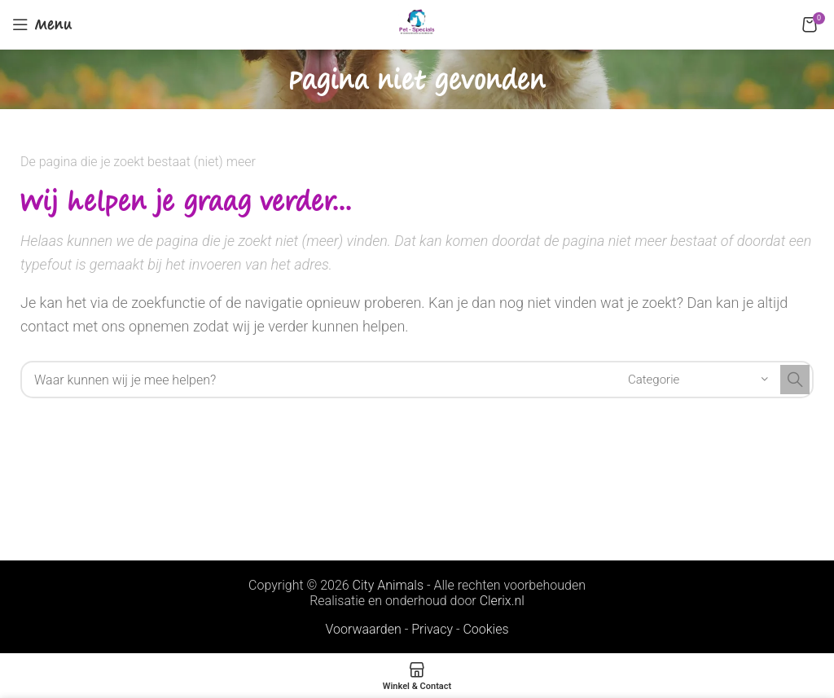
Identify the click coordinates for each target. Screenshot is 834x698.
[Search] (417, 379)
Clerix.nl (502, 600)
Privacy (432, 629)
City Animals (388, 585)
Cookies (485, 629)
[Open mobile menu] (42, 24)
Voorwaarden (363, 629)
